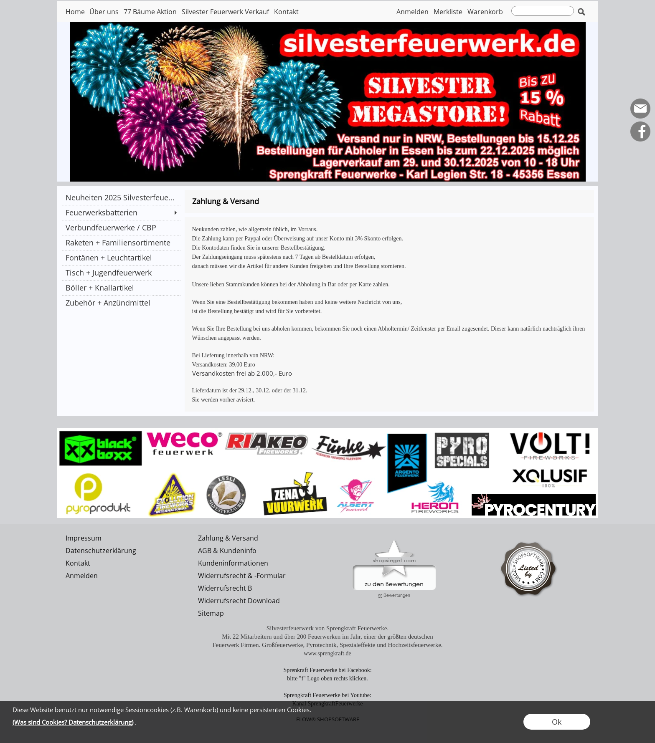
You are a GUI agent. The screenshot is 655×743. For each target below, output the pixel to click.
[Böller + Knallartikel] (120, 287)
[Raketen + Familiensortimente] (120, 242)
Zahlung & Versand (228, 538)
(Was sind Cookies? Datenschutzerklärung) (73, 722)
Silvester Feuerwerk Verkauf (225, 11)
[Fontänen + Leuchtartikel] (120, 257)
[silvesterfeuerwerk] (327, 431)
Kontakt (286, 11)
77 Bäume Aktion (150, 11)
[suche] (542, 11)
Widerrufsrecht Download (239, 600)
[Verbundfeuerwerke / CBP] (120, 227)
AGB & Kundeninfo (227, 550)
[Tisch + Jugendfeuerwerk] (120, 272)
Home (75, 11)
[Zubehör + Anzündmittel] (120, 302)
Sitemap (211, 613)
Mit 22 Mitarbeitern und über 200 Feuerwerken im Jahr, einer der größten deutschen (327, 636)
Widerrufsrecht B (225, 588)
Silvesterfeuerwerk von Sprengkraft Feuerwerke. (327, 628)
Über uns (104, 11)
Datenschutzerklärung (101, 550)
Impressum (84, 538)
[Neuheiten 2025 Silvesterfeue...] (120, 197)
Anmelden (412, 11)
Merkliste (448, 11)
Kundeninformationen (233, 563)
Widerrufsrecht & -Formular (242, 575)
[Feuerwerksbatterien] (120, 212)
